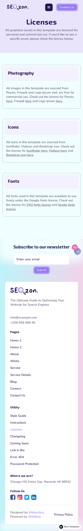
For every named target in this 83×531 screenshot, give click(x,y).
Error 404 (17, 457)
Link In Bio (17, 450)
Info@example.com (23, 317)
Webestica (36, 512)
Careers (15, 388)
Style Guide (18, 416)
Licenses (16, 429)
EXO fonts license (39, 205)
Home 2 (15, 347)
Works (14, 361)
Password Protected (24, 464)
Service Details (20, 375)
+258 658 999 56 (22, 323)
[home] (16, 7)
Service (15, 368)
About (14, 354)
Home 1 (15, 340)
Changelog (17, 436)
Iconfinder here (37, 151)
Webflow (34, 517)
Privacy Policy (63, 515)
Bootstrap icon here (19, 155)
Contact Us (66, 7)
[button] (49, 7)
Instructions (18, 423)
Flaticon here (58, 151)
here (9, 101)
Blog (13, 382)
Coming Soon (19, 443)
